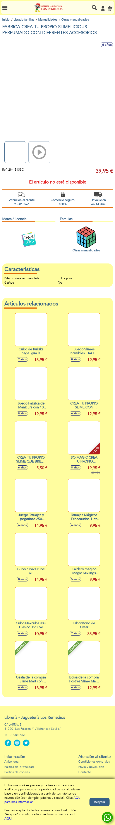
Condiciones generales (94, 762)
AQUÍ (8, 818)
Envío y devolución (91, 767)
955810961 (18, 735)
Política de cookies (17, 772)
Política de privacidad (19, 767)
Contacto (84, 772)
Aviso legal (11, 762)
